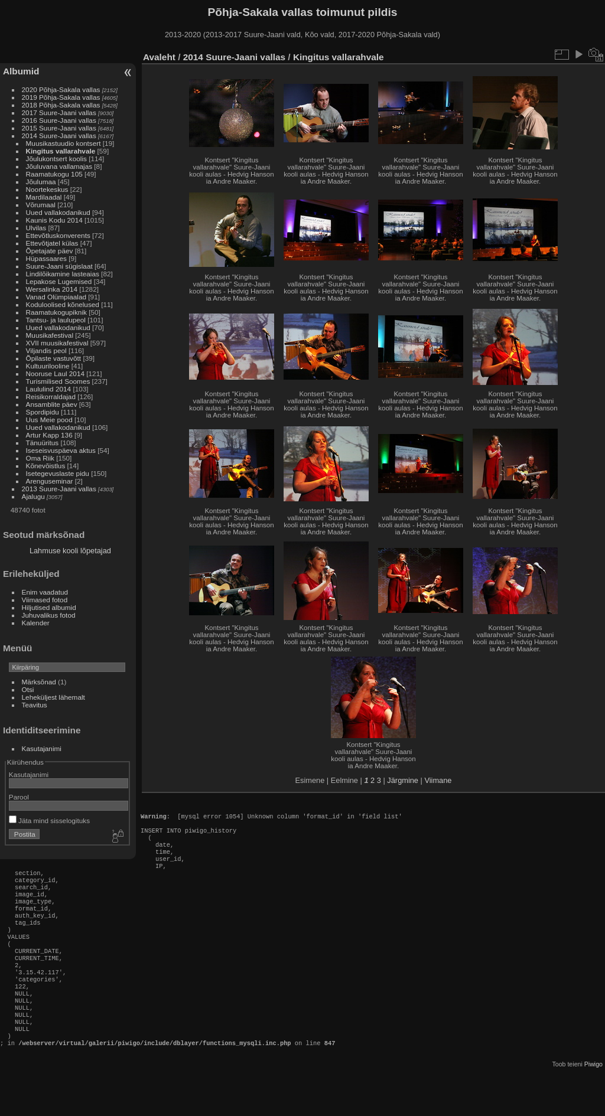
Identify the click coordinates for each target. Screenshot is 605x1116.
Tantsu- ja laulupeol (56, 320)
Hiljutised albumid (49, 607)
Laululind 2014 (48, 389)
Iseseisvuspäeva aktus (61, 450)
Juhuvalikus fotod (49, 615)
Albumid (21, 71)
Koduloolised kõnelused (62, 304)
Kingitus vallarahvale (61, 151)
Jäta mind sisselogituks (49, 820)
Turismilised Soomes (58, 381)
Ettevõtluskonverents (58, 235)
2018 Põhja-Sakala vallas (61, 105)
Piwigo (593, 1106)
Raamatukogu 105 (54, 174)
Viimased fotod (45, 599)
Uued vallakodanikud (58, 212)
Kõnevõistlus (46, 465)
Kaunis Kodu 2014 (54, 220)
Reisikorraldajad (51, 396)
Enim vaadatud (45, 592)
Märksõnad (39, 682)
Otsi (28, 689)
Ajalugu (33, 496)
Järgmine (402, 780)
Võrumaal (41, 204)
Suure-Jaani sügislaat (59, 266)
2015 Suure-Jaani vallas (59, 128)
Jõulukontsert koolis (56, 158)
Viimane (437, 780)
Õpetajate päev (49, 250)
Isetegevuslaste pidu (57, 473)
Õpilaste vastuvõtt (54, 358)
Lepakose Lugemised (59, 281)
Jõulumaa (41, 181)
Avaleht (159, 57)
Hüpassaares (46, 258)
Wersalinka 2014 (51, 289)
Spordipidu (42, 412)
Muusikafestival (49, 335)
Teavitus (34, 705)
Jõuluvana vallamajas (59, 166)
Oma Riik (40, 458)
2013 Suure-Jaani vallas (59, 488)
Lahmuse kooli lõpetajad (70, 550)
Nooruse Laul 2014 (55, 373)
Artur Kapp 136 (49, 435)
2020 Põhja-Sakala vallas (61, 89)
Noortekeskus (47, 189)
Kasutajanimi (41, 748)
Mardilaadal (44, 197)
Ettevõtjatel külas (52, 243)
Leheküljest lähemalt (53, 697)
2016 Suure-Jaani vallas (59, 120)
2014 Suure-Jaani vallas (59, 135)
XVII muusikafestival (57, 343)
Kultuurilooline (48, 366)
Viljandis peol (46, 350)
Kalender (36, 622)
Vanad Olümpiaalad (56, 297)
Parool (19, 797)
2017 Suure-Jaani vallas (59, 112)
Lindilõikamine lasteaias (62, 274)
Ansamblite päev (51, 404)
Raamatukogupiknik (56, 312)
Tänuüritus (42, 442)
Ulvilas (36, 227)
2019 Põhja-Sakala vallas (61, 97)
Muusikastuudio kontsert (63, 143)
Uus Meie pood (49, 419)
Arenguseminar (49, 481)
